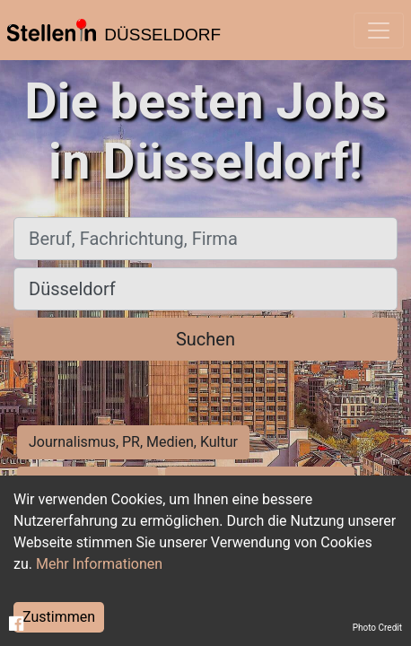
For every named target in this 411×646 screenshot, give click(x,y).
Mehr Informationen (99, 563)
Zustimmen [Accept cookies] (58, 616)
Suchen (205, 339)
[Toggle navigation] (379, 30)
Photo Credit (377, 628)
